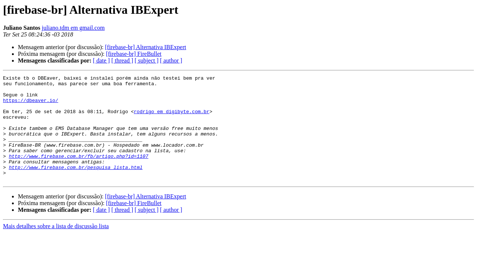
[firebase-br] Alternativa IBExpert (145, 47)
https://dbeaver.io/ (30, 105)
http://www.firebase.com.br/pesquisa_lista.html (76, 186)
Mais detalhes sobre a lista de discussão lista (56, 247)
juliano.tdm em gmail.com (73, 28)
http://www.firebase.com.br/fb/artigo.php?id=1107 (78, 172)
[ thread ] (122, 60)
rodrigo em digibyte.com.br (171, 119)
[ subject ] (146, 60)
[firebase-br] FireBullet (133, 54)
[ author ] (171, 60)
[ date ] (101, 60)
